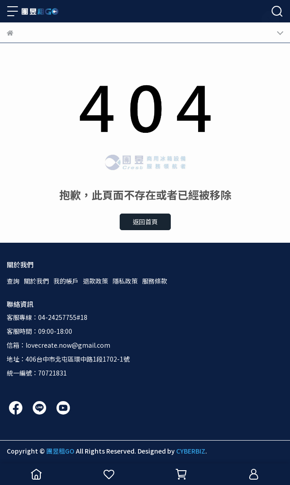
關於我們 (36, 280)
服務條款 (154, 280)
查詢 (13, 280)
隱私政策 (125, 280)
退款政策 (95, 280)
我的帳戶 (65, 280)
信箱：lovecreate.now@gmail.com (58, 345)
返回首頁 (145, 221)
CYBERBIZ (190, 450)
